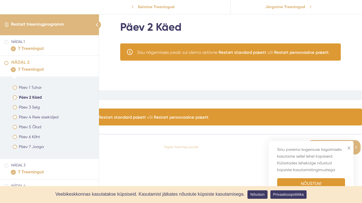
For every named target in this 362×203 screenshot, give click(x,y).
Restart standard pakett (242, 52)
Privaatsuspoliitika (288, 194)
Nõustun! (311, 184)
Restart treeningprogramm (37, 24)
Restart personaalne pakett (301, 52)
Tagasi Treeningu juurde (181, 147)
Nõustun (257, 194)
